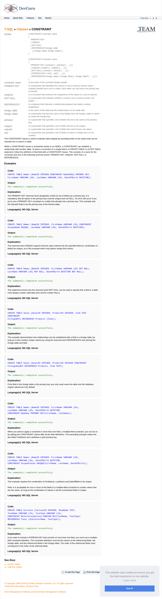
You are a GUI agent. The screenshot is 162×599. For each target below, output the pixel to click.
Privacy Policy (32, 586)
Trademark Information (14, 586)
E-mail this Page (72, 572)
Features (30, 18)
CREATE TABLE (14, 567)
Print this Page (93, 572)
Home (6, 18)
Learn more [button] (129, 580)
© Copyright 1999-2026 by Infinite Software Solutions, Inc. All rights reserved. (39, 583)
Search (48, 18)
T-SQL (8, 29)
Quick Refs (18, 18)
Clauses (22, 29)
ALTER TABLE (14, 564)
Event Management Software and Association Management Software (35, 592)
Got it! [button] (129, 588)
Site (40, 18)
